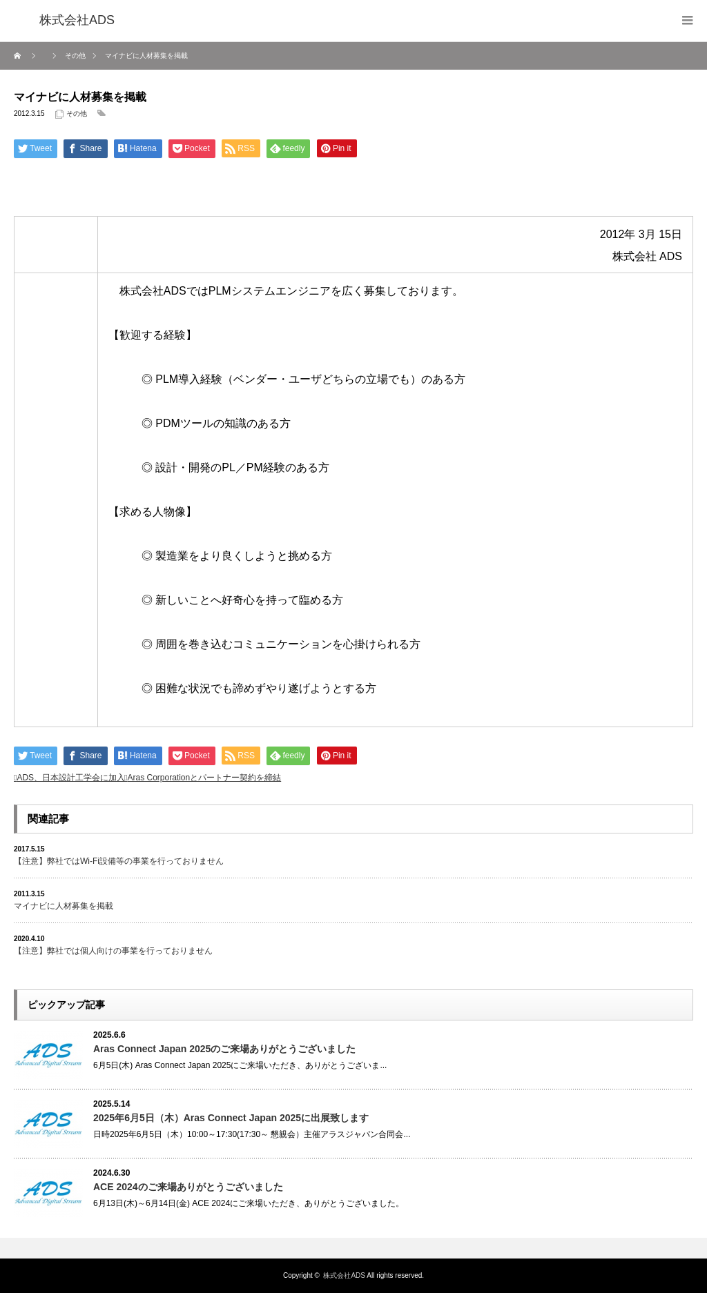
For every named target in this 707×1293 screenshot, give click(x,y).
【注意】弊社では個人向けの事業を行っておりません (113, 951)
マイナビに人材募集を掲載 (63, 906)
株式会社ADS (344, 1275)
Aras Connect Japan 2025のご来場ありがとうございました (224, 1048)
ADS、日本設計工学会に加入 (71, 777)
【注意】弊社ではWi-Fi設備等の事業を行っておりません (119, 861)
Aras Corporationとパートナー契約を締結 (204, 777)
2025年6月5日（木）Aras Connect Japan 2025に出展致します (231, 1117)
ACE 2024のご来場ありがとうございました (188, 1186)
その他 (76, 113)
